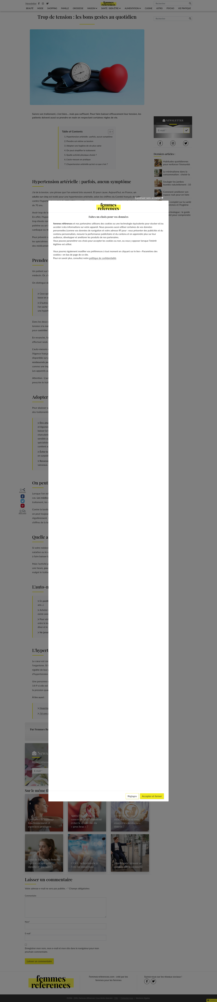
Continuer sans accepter (149, 197)
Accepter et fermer (152, 796)
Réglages (132, 796)
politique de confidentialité (102, 258)
